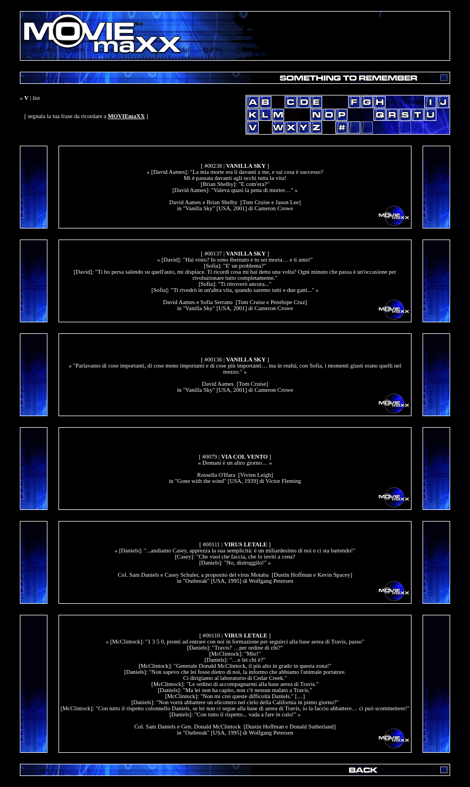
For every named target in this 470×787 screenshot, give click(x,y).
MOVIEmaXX (126, 116)
